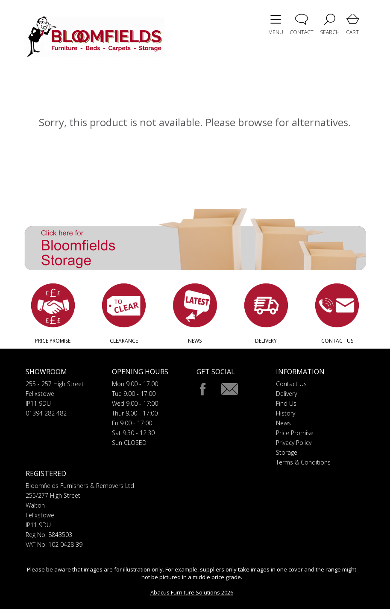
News (283, 423)
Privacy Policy (293, 443)
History (285, 413)
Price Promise (295, 433)
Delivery (286, 394)
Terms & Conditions (303, 462)
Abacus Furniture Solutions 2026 (191, 592)
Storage (286, 452)
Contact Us (291, 384)
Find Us (286, 403)
